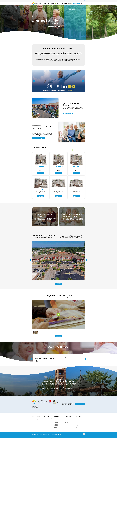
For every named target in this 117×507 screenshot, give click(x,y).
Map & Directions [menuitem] (78, 425)
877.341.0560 (45, 434)
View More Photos (59, 283)
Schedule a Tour (76, 3)
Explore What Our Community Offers (58, 390)
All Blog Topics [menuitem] (67, 422)
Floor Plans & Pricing (60, 3)
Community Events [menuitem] (79, 423)
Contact (82, 3)
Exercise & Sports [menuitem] (67, 420)
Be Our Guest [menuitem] (78, 418)
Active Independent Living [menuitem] (47, 418)
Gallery (65, 3)
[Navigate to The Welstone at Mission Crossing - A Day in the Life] (58, 332)
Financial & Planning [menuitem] (57, 420)
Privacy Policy (49, 434)
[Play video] (58, 315)
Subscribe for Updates (79, 0)
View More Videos (58, 336)
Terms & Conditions (54, 434)
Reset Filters (75, 149)
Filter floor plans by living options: (37, 149)
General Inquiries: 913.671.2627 (59, 0)
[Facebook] (84, 434)
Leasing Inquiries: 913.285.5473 (70, 0)
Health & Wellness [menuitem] (57, 422)
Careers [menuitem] (77, 427)
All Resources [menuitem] (56, 427)
